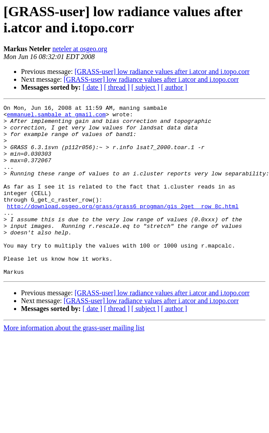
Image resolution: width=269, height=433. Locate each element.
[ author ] (174, 87)
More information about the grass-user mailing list (74, 362)
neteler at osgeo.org (79, 48)
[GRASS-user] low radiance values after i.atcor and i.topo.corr (162, 71)
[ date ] (92, 87)
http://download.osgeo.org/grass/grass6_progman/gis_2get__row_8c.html (122, 227)
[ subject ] (145, 87)
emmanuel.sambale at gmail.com (56, 117)
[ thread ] (117, 87)
